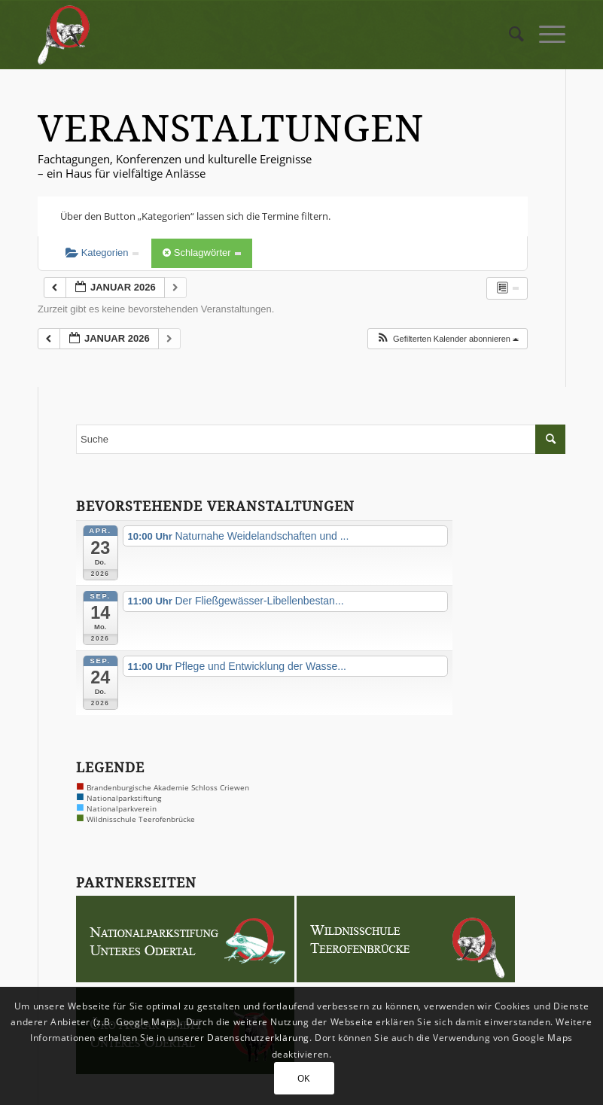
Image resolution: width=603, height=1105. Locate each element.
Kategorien (102, 252)
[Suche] (509, 34)
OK (303, 1078)
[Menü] (544, 34)
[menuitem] (509, 34)
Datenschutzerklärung (258, 1037)
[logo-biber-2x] (64, 35)
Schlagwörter (202, 252)
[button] (447, 339)
